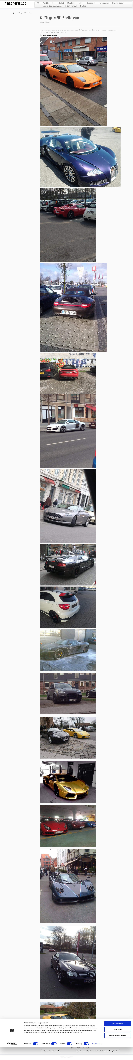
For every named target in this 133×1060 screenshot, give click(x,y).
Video (81, 3)
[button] (38, 3)
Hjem (13, 13)
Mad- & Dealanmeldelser (52, 6)
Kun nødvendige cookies (117, 1048)
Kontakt (83, 6)
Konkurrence (104, 3)
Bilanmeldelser (118, 3)
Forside (46, 3)
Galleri (61, 3)
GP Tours (81, 30)
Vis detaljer (96, 1056)
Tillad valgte (118, 1042)
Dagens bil (91, 3)
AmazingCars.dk (15, 3)
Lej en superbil (71, 6)
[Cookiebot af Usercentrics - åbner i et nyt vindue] (12, 1056)
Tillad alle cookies (117, 1036)
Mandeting (71, 3)
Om (53, 3)
